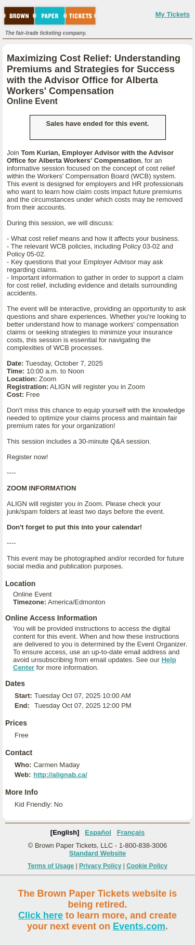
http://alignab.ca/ (60, 775)
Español (98, 832)
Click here (40, 915)
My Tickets (172, 14)
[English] (65, 832)
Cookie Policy (146, 866)
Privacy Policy (100, 866)
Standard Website (97, 853)
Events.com (139, 926)
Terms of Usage (51, 866)
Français (131, 832)
